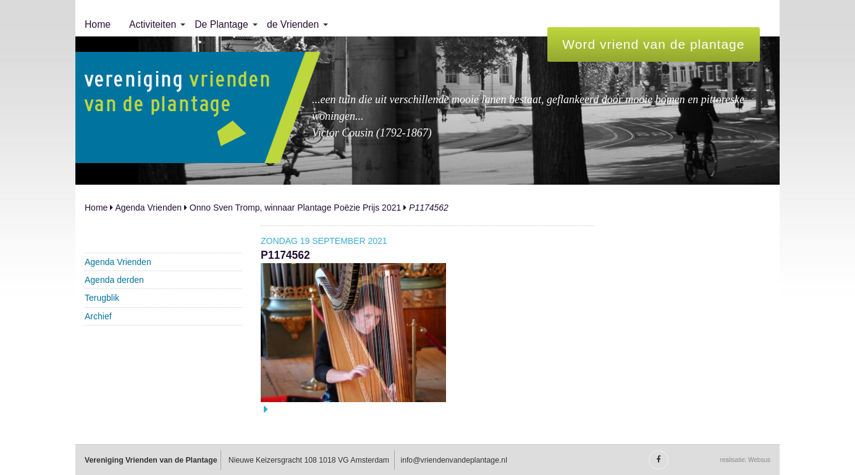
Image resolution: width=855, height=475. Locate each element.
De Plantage (221, 24)
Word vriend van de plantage (653, 44)
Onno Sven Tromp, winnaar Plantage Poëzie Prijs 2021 (295, 207)
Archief (98, 316)
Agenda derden (114, 280)
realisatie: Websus (745, 459)
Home (98, 24)
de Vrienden (293, 24)
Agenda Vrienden (148, 207)
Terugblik (102, 298)
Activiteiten (152, 24)
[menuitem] (97, 24)
